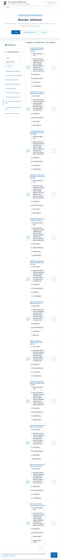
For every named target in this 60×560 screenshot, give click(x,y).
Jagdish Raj (35, 62)
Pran (38, 69)
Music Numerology (10, 88)
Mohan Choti (38, 67)
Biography (43, 32)
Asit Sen (41, 59)
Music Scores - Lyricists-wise (12, 92)
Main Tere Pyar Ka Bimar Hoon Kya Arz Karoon (37, 302)
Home (15, 32)
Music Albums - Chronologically (13, 75)
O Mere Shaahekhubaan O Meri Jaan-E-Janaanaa (37, 426)
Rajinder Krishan (37, 251)
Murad (34, 69)
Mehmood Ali (38, 105)
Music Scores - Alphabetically (12, 84)
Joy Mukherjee (40, 101)
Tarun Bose (35, 110)
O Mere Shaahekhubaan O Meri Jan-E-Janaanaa (37, 465)
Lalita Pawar (36, 103)
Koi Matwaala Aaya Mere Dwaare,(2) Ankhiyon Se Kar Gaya (37, 262)
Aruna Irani (35, 59)
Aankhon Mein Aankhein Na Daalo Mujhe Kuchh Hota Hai (37, 49)
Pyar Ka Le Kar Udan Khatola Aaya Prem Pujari (37, 504)
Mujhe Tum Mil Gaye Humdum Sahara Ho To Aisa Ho (36, 342)
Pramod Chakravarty (38, 78)
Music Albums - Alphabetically (12, 71)
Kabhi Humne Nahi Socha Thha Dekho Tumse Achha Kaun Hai (37, 176)
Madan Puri (35, 66)
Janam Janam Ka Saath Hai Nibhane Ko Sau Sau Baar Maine (37, 132)
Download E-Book (29, 32)
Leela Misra (39, 64)
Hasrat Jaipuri (36, 82)
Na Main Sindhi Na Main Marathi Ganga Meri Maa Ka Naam (37, 383)
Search (9, 66)
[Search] (44, 3)
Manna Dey (35, 335)
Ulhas (40, 110)
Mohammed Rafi (37, 125)
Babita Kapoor (36, 60)
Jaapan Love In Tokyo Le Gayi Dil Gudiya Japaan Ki (37, 92)
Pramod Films (36, 74)
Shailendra (35, 292)
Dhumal (42, 60)
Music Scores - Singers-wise (12, 97)
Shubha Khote (40, 71)
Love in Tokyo (36, 96)
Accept (54, 555)
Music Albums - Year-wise (11, 80)
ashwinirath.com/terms (9, 556)
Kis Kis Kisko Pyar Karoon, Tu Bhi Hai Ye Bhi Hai (37, 219)
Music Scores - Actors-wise (12, 113)
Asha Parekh (36, 100)
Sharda (34, 542)
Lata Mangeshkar (37, 86)
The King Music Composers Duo (30, 15)
